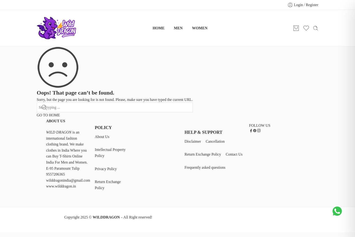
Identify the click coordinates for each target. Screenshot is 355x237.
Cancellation (215, 141)
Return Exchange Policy (108, 185)
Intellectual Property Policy (110, 153)
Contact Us (234, 154)
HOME (158, 28)
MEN (178, 28)
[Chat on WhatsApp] (337, 216)
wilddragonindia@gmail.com (68, 180)
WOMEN (199, 28)
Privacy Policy (106, 169)
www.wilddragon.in (61, 186)
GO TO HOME (48, 115)
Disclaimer (193, 141)
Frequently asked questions (205, 167)
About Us (102, 137)
